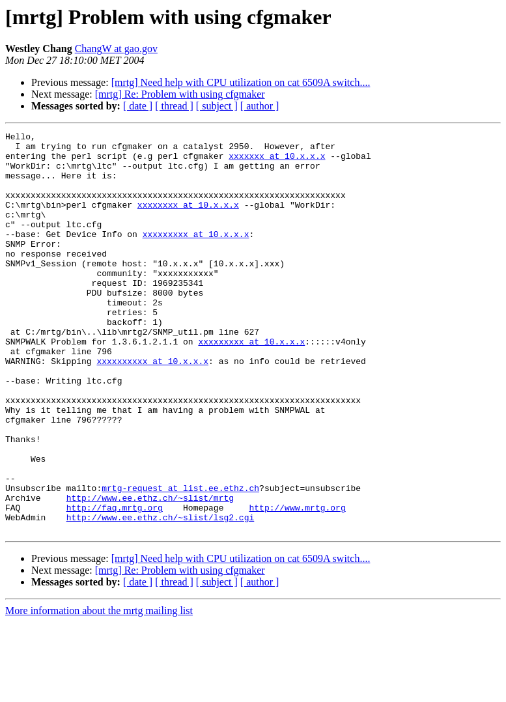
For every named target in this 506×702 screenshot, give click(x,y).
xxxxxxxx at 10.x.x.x (188, 220)
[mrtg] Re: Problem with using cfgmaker (180, 94)
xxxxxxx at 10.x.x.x (277, 161)
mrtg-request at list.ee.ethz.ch (180, 560)
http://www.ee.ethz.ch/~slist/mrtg (150, 572)
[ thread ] (174, 105)
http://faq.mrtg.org (114, 583)
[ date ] (137, 105)
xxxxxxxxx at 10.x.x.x (196, 255)
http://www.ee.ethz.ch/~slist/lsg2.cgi (160, 595)
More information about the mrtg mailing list (99, 690)
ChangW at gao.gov (116, 48)
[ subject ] (217, 105)
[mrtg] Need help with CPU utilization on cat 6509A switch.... (241, 82)
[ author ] (259, 105)
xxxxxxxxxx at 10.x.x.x (152, 408)
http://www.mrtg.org (297, 583)
